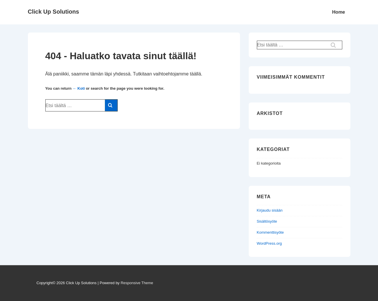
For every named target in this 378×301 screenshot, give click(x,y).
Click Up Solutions (53, 11)
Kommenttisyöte (270, 232)
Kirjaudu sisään (270, 210)
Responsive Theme (137, 283)
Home (338, 12)
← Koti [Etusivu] (79, 88)
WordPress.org (269, 243)
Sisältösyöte (267, 221)
